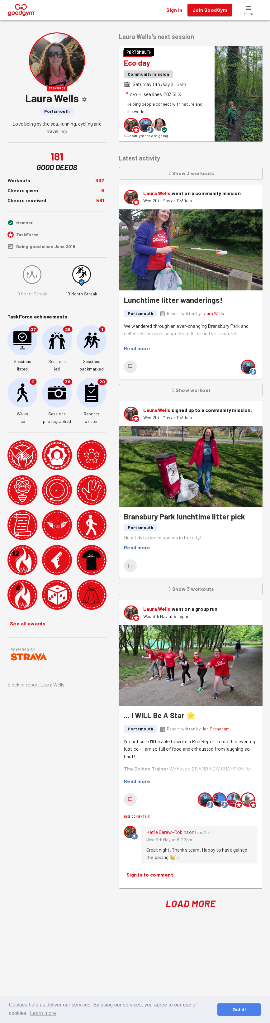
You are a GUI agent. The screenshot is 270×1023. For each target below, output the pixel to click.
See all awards (27, 623)
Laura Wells (157, 193)
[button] (248, 10)
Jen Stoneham (215, 728)
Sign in (174, 10)
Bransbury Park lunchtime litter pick (184, 516)
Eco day (137, 62)
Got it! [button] (239, 1009)
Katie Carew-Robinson (170, 832)
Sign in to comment (150, 874)
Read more (137, 348)
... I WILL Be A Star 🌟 (160, 715)
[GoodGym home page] (21, 9)
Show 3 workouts (190, 173)
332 (99, 180)
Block (13, 684)
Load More (190, 903)
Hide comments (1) (137, 816)
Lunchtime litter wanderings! (173, 299)
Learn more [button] (43, 1013)
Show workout (190, 390)
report (32, 684)
